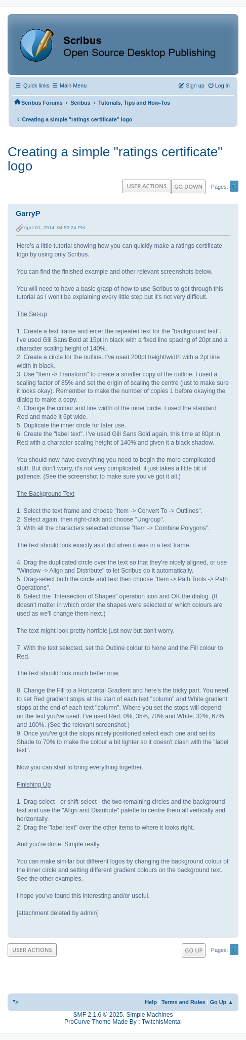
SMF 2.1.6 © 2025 (98, 1014)
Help (151, 1002)
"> (16, 1002)
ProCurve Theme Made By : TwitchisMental (123, 1021)
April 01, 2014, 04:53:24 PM (54, 227)
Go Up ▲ (221, 1002)
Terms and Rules (183, 1002)
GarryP (28, 213)
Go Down (188, 186)
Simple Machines (149, 1014)
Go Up (193, 950)
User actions (147, 186)
